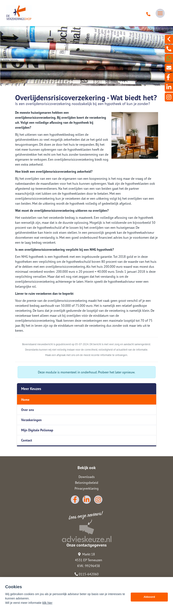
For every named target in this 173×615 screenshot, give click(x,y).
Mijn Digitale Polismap (37, 430)
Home (25, 399)
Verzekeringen (31, 420)
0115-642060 (87, 574)
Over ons (27, 410)
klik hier (47, 604)
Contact (26, 440)
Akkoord (149, 598)
